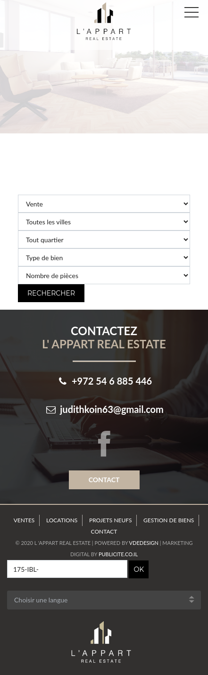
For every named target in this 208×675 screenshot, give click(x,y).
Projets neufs (110, 520)
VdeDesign (143, 543)
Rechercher (51, 293)
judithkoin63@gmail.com (112, 409)
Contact (104, 480)
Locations (61, 520)
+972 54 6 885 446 (112, 381)
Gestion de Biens (168, 520)
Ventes (24, 520)
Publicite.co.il (118, 554)
